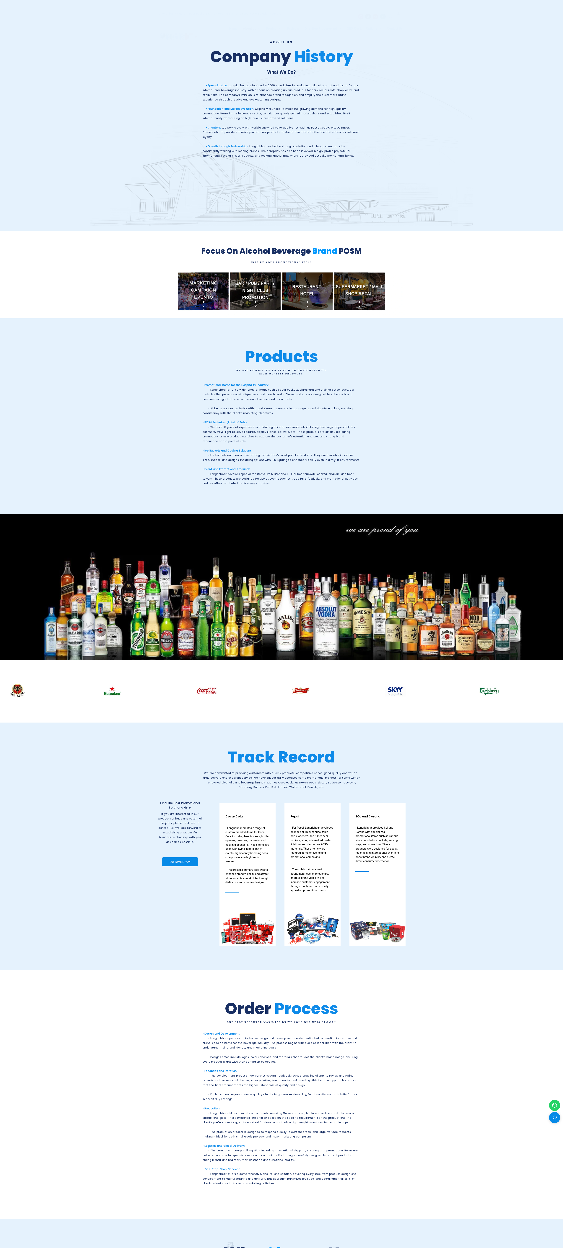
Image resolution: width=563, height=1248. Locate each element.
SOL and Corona (367, 816)
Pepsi (294, 816)
